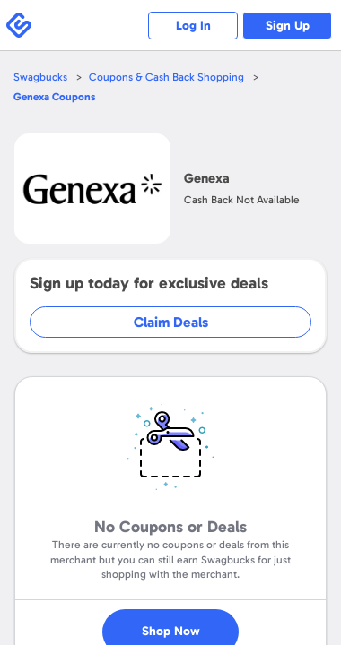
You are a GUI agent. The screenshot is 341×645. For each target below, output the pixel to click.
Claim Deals (171, 322)
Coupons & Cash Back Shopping (166, 77)
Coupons (54, 96)
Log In (193, 25)
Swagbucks (40, 77)
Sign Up (288, 25)
